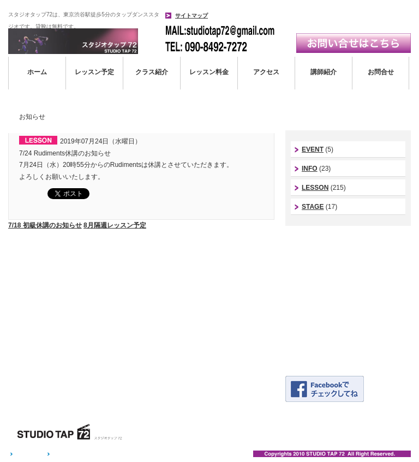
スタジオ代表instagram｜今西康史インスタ (348, 249)
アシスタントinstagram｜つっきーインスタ (348, 284)
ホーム (37, 72)
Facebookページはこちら (324, 389)
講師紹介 (323, 72)
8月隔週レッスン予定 (114, 225)
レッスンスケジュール (165, 433)
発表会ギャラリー (348, 355)
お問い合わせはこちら (353, 43)
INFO (310, 168)
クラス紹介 (151, 72)
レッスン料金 (209, 72)
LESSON (315, 187)
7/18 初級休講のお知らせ (45, 225)
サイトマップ (191, 16)
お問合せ (381, 72)
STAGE (313, 207)
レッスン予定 (94, 72)
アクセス (266, 72)
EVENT (313, 149)
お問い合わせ (383, 433)
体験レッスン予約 (348, 320)
